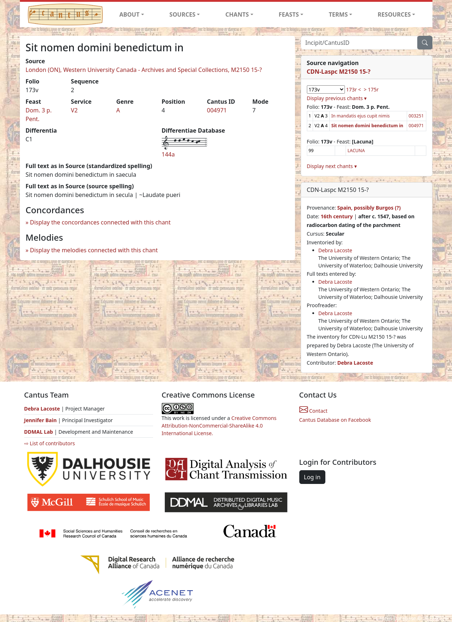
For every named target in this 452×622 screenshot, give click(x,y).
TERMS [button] (338, 14)
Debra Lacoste (335, 250)
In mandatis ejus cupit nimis (360, 116)
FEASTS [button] (289, 14)
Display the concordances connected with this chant (100, 222)
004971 (217, 110)
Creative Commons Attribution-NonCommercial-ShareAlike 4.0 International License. (219, 426)
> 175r (371, 89)
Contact (313, 410)
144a (168, 154)
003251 (416, 116)
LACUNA (356, 150)
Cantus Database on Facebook (335, 419)
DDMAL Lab (38, 431)
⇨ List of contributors (49, 443)
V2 (74, 110)
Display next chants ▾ (332, 166)
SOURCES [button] (182, 14)
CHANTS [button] (237, 14)
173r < (353, 89)
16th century (337, 216)
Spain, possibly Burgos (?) (369, 207)
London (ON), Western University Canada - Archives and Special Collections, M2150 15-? (144, 70)
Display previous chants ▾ (337, 98)
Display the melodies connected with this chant (94, 250)
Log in (312, 477)
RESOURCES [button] (394, 14)
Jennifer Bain (41, 420)
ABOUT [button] (129, 14)
